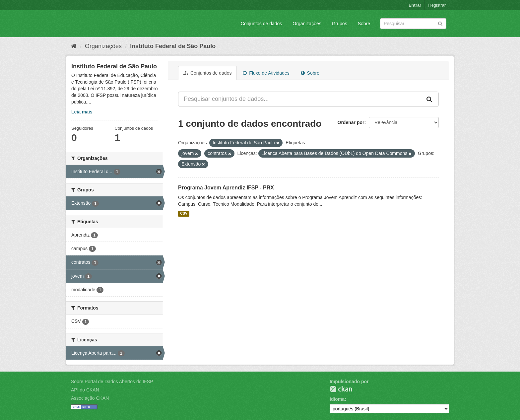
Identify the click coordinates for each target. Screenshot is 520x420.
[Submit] (440, 23)
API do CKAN (85, 389)
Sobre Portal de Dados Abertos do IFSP (112, 381)
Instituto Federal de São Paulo (173, 46)
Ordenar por (351, 122)
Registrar (437, 5)
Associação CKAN (90, 398)
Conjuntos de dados (261, 23)
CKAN (341, 388)
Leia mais (82, 111)
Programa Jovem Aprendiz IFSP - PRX (226, 187)
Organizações (306, 23)
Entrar (415, 5)
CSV (183, 214)
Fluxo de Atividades (266, 73)
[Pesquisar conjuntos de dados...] (299, 99)
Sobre (364, 23)
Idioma (337, 399)
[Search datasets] (413, 23)
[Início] (74, 46)
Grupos (339, 23)
